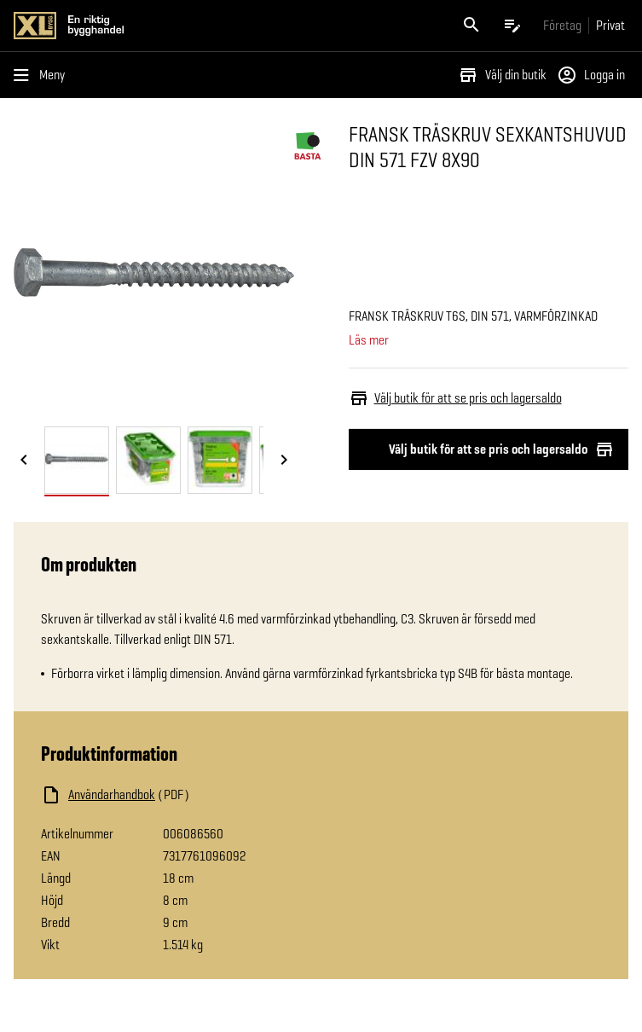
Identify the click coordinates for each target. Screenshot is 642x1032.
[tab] (76, 460)
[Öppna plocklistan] (512, 26)
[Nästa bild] (284, 461)
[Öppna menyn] (43, 75)
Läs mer (369, 340)
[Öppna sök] (471, 26)
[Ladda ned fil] (211, 795)
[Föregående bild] (24, 461)
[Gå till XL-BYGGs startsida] (164, 25)
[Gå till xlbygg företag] (562, 25)
